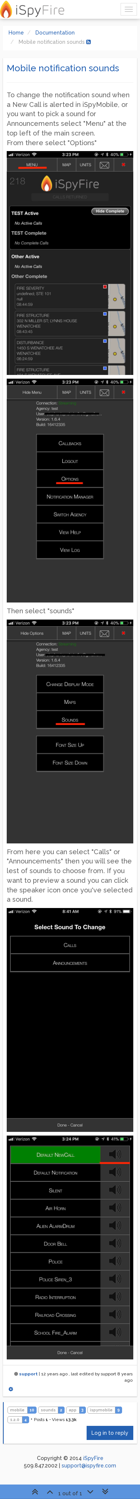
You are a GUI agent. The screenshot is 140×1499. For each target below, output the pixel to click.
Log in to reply (109, 1433)
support (28, 1373)
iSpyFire (93, 1458)
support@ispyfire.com (89, 1466)
